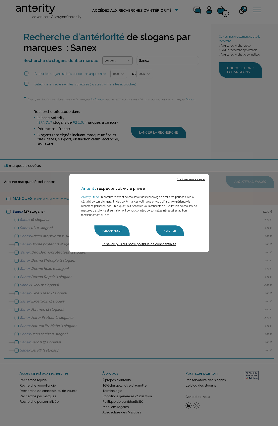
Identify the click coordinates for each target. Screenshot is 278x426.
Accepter (169, 230)
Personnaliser (112, 230)
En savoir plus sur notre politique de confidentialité (139, 244)
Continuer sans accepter (191, 179)
